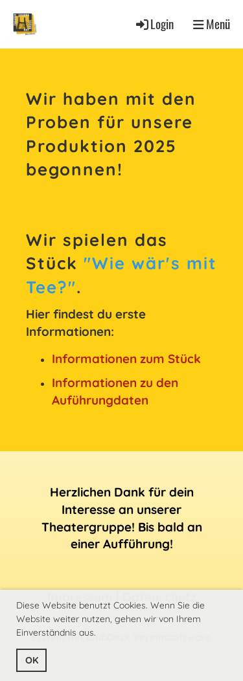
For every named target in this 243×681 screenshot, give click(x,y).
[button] (100, 634)
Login (154, 23)
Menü (211, 24)
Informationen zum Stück (126, 358)
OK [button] (31, 660)
